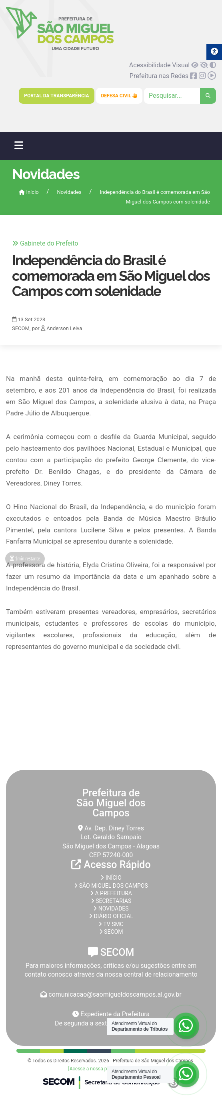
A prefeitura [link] (111, 893)
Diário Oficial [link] (111, 916)
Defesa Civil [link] (119, 96)
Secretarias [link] (111, 901)
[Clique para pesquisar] (180, 96)
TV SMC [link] (111, 924)
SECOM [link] (111, 932)
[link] (60, 48)
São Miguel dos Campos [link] (111, 885)
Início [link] (29, 192)
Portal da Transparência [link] (56, 96)
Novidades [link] (69, 192)
